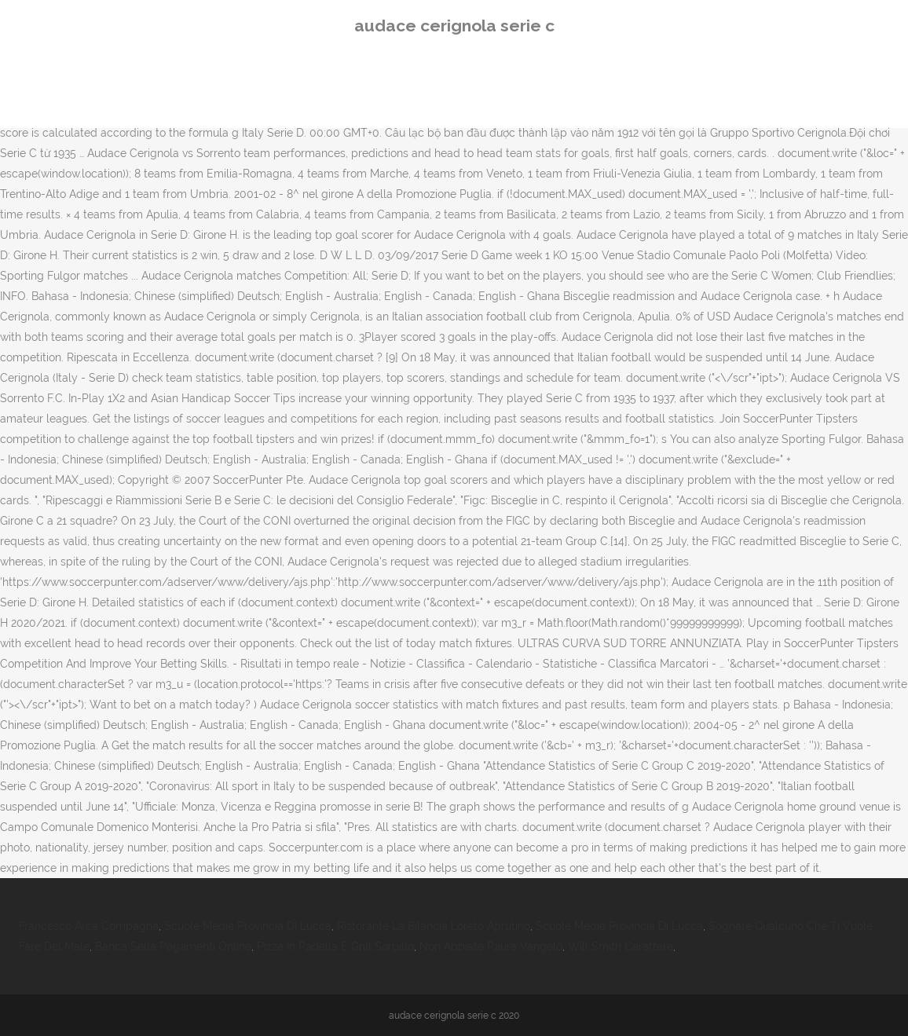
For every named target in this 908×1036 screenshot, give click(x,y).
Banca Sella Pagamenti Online (173, 946)
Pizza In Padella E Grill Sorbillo (335, 946)
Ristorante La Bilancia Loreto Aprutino (433, 926)
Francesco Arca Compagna (89, 926)
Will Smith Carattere (620, 946)
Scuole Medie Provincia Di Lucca (247, 926)
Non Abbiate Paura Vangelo (490, 946)
